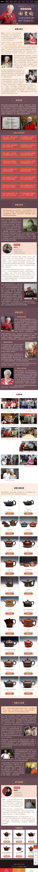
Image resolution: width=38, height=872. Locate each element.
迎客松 (28, 589)
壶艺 (19, 1)
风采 (23, 1)
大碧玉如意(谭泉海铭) (28, 609)
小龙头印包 (9, 569)
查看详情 (10, 513)
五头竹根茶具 (28, 569)
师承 (15, 1)
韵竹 (28, 549)
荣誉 (11, 1)
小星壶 (28, 649)
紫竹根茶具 (9, 529)
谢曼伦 (2, 33)
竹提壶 (9, 589)
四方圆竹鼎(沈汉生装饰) (28, 689)
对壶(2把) (28, 529)
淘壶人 (15, 866)
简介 (7, 1)
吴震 (31, 1)
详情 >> (20, 247)
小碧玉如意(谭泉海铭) (9, 649)
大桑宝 (9, 509)
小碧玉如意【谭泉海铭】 (9, 689)
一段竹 (28, 629)
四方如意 (9, 549)
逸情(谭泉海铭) (9, 669)
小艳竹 (9, 609)
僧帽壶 (9, 629)
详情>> (20, 790)
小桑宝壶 (28, 509)
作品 (27, 1)
